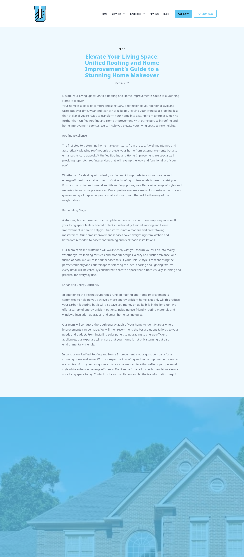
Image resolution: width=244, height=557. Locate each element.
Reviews (154, 13)
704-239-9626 (205, 13)
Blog (166, 13)
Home (104, 13)
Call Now (183, 13)
